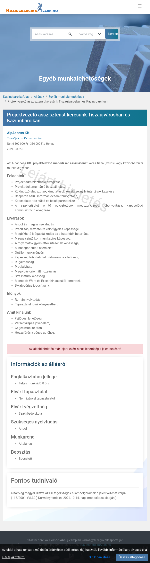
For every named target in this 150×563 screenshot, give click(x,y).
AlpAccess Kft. (18, 133)
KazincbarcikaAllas (16, 97)
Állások (39, 97)
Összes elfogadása (132, 557)
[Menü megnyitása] (140, 6)
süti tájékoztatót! (13, 557)
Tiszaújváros (15, 138)
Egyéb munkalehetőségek (66, 97)
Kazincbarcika (33, 138)
